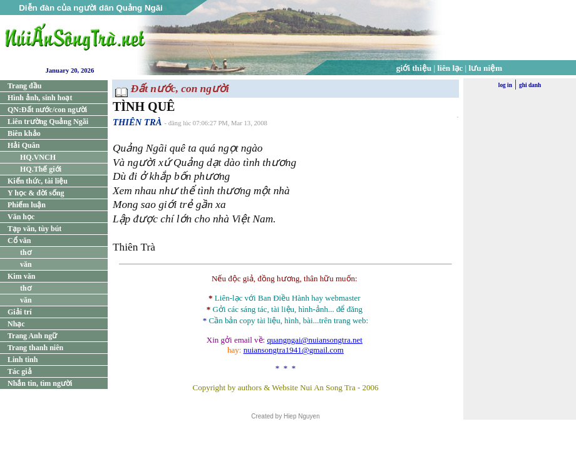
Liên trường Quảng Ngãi (48, 121)
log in (505, 85)
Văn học (21, 216)
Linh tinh (23, 359)
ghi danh (530, 85)
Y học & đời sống (36, 193)
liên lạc (450, 68)
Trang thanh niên (35, 347)
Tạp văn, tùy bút (34, 228)
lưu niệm (486, 68)
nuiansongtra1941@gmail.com (294, 350)
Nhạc (16, 323)
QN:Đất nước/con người (47, 109)
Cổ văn (19, 240)
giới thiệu (413, 68)
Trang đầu (24, 85)
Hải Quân (23, 145)
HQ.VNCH (38, 157)
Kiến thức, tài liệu (38, 181)
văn (26, 264)
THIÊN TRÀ (137, 122)
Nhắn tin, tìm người (40, 383)
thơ (25, 252)
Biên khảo (24, 133)
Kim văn (21, 276)
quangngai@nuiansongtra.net (314, 340)
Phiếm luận (27, 204)
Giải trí (20, 312)
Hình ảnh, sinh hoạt (40, 97)
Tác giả (20, 371)
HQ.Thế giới (40, 169)
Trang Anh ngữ (32, 335)
